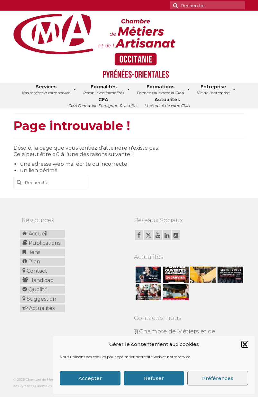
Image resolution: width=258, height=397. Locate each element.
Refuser (154, 378)
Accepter (90, 378)
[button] (245, 344)
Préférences (217, 378)
